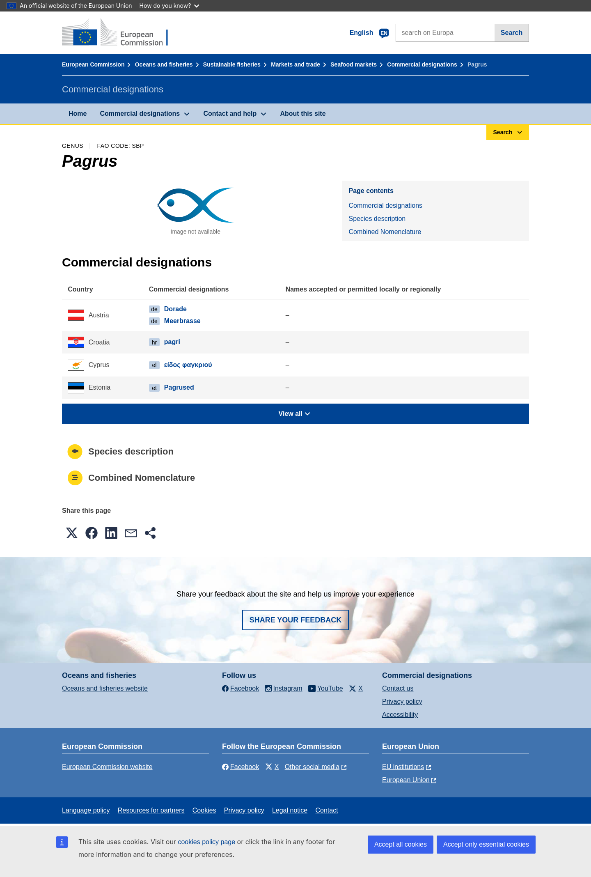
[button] (72, 533)
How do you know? (169, 5)
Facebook (240, 766)
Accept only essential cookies (486, 844)
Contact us (397, 688)
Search (511, 32)
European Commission (93, 64)
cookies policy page (206, 841)
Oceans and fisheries (164, 64)
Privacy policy (402, 701)
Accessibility (400, 714)
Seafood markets (353, 64)
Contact (326, 810)
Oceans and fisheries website (105, 688)
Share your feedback (296, 620)
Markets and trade (295, 64)
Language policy (86, 810)
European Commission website (107, 766)
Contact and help (230, 113)
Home (78, 113)
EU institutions (403, 766)
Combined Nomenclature (384, 231)
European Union (406, 779)
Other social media (312, 766)
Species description (376, 218)
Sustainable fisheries (232, 64)
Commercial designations (422, 64)
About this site (302, 113)
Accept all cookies (400, 844)
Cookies (204, 810)
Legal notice (289, 810)
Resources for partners (151, 810)
